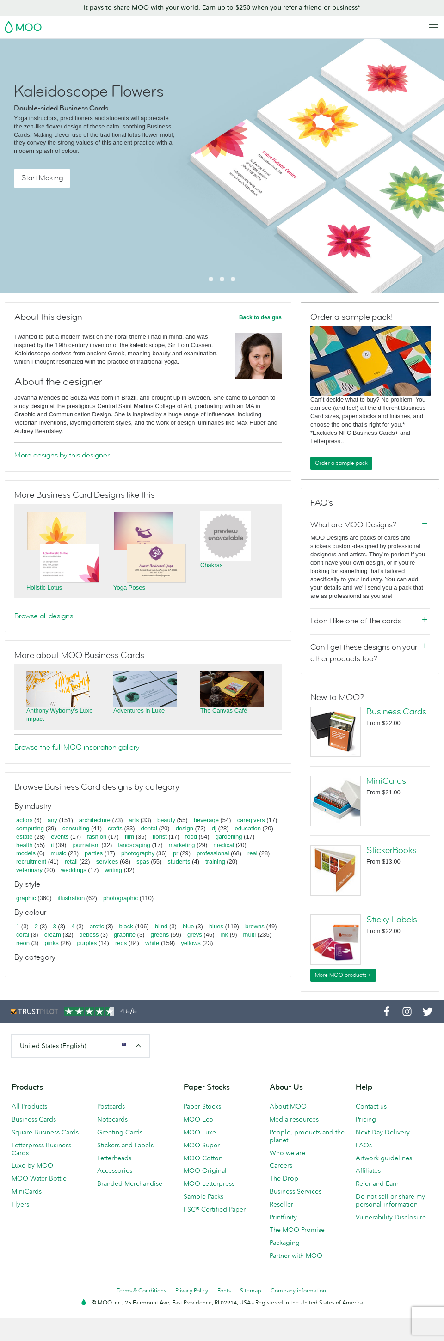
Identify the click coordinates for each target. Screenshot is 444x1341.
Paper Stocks (202, 1106)
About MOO (288, 1106)
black (126, 926)
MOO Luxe (200, 1132)
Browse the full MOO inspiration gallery (76, 747)
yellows (191, 942)
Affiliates (368, 1170)
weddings (73, 869)
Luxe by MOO (32, 1165)
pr (176, 853)
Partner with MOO (296, 1255)
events (59, 836)
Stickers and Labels (125, 1145)
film (129, 836)
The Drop (284, 1178)
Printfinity (283, 1217)
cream (52, 934)
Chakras (211, 564)
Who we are (287, 1153)
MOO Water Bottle (39, 1178)
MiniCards (386, 780)
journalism (85, 844)
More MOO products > (343, 975)
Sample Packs (203, 1196)
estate (24, 836)
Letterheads (114, 1158)
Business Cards (396, 711)
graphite (125, 934)
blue (188, 926)
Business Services (295, 1191)
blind (161, 926)
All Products (29, 1106)
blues (216, 926)
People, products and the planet (307, 1136)
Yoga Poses (129, 587)
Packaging (285, 1242)
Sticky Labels (391, 919)
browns (255, 926)
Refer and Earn (377, 1183)
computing (30, 828)
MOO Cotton (203, 1158)
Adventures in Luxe (139, 710)
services (107, 861)
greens (159, 934)
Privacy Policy (191, 1290)
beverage (206, 820)
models (26, 853)
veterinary (29, 869)
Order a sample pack (341, 463)
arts (134, 820)
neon (23, 942)
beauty (166, 820)
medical (223, 844)
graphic (26, 898)
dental (149, 828)
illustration (71, 898)
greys (194, 934)
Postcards (111, 1106)
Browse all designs (43, 616)
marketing (182, 844)
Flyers (20, 1204)
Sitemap (250, 1290)
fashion (96, 836)
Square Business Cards (45, 1132)
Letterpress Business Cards (41, 1149)
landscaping (134, 844)
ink (224, 934)
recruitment (31, 861)
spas (142, 861)
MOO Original (205, 1170)
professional (213, 853)
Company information (298, 1290)
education (248, 828)
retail (71, 861)
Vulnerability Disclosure (391, 1217)
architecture (95, 820)
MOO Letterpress (209, 1183)
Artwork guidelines (384, 1158)
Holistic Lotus (44, 587)
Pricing (366, 1119)
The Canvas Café (223, 710)
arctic (97, 926)
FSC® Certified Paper (215, 1209)
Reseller (281, 1204)
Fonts (224, 1290)
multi (249, 934)
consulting (76, 828)
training (215, 861)
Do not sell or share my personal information (390, 1200)
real (252, 853)
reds (121, 942)
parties (94, 853)
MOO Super (202, 1145)
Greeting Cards (119, 1132)
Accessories (114, 1170)
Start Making (42, 178)
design (184, 828)
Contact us (371, 1106)
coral (22, 934)
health (24, 844)
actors (24, 820)
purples (87, 942)
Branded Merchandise (129, 1183)
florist (160, 836)
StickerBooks (391, 850)
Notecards (112, 1119)
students (178, 861)
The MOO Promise (297, 1229)
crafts (115, 828)
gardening (229, 836)
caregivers (251, 820)
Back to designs (260, 317)
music (58, 853)
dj (214, 828)
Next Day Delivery (383, 1132)
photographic (120, 898)
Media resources (294, 1119)
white (152, 942)
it (52, 844)
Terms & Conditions (141, 1290)
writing (113, 869)
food (191, 836)
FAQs (364, 1145)
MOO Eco (198, 1119)
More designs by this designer (62, 455)
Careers (281, 1165)
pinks (51, 942)
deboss (89, 934)
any (52, 820)
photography (137, 853)
